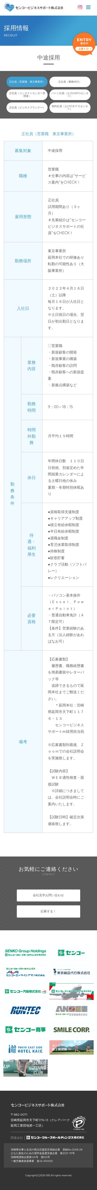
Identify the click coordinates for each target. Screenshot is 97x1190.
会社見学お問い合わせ (48, 895)
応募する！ (48, 911)
